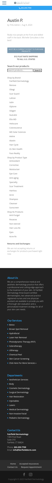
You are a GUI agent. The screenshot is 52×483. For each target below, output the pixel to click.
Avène (12, 136)
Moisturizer (14, 169)
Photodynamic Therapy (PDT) (22, 341)
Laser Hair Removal (18, 337)
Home (13, 463)
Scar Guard (14, 93)
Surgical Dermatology (19, 392)
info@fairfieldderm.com (24, 450)
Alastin (12, 140)
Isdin (11, 102)
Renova (12, 85)
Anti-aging (14, 178)
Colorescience (15, 127)
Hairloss (13, 190)
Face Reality (14, 153)
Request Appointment (31, 467)
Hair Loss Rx (15, 228)
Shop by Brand (14, 77)
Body (11, 384)
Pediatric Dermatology (19, 418)
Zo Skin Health (15, 149)
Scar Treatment (16, 186)
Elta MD (12, 119)
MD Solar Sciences (17, 132)
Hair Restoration (16, 396)
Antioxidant (14, 161)
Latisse (12, 98)
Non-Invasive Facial (18, 413)
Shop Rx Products (15, 212)
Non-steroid (14, 223)
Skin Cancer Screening (19, 358)
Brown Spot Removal (18, 329)
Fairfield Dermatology (19, 81)
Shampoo (13, 199)
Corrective (14, 165)
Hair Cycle (13, 144)
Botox (12, 324)
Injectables (14, 401)
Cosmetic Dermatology (19, 388)
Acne (11, 195)
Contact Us (12, 467)
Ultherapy (13, 350)
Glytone (13, 106)
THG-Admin (15, 25)
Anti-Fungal (14, 215)
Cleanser (13, 203)
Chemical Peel (15, 354)
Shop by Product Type (17, 157)
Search (38, 70)
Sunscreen (14, 207)
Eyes (11, 232)
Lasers (12, 405)
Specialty (13, 182)
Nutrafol (13, 115)
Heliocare (13, 123)
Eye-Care (13, 173)
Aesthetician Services (18, 379)
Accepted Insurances (29, 463)
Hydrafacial (14, 333)
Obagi (12, 89)
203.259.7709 (20, 447)
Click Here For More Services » (22, 363)
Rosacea (13, 219)
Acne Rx (13, 236)
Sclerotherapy (15, 346)
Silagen (12, 110)
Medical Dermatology (19, 409)
